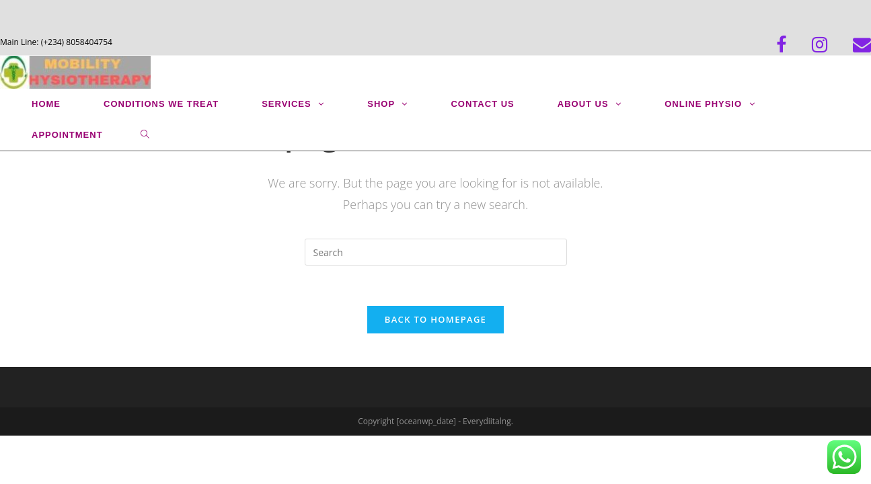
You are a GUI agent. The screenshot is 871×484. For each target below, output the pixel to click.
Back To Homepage (435, 319)
